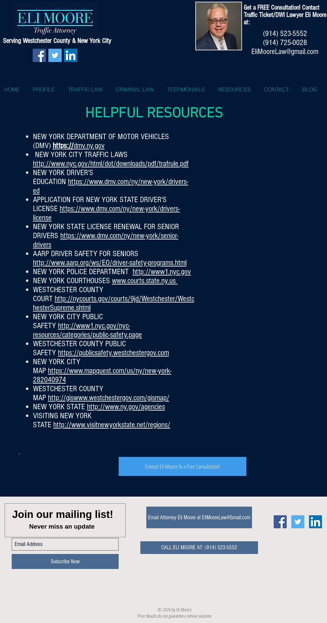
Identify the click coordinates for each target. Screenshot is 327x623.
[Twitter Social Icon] (55, 55)
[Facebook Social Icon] (39, 55)
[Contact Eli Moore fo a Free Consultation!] (182, 466)
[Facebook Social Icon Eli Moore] (280, 521)
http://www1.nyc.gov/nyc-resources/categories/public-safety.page (87, 330)
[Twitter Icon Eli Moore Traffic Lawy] (297, 521)
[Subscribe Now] (65, 561)
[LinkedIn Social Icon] (70, 55)
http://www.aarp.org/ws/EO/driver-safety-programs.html (110, 262)
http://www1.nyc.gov (162, 271)
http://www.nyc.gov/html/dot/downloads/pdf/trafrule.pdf (111, 163)
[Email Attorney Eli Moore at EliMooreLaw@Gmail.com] (199, 517)
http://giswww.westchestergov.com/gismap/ (108, 397)
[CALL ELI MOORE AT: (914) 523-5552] (199, 547)
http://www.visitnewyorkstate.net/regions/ (111, 424)
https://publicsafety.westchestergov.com (113, 352)
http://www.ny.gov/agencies (126, 406)
